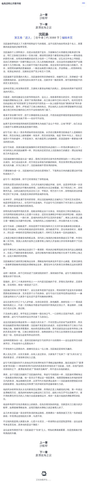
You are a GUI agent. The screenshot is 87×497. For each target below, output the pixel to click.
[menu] (83, 3)
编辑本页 (67, 37)
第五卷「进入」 (23, 37)
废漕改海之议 (44, 27)
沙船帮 (44, 18)
